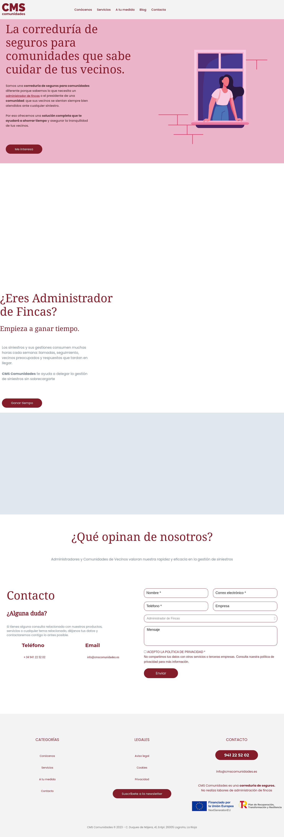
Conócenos (83, 9)
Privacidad (142, 779)
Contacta (158, 9)
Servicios (104, 9)
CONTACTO (236, 739)
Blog (143, 9)
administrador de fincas (24, 96)
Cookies (142, 768)
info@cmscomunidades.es (236, 771)
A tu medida (125, 9)
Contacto (47, 791)
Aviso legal (142, 756)
